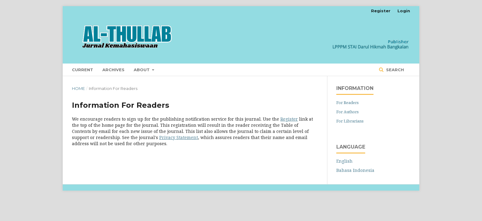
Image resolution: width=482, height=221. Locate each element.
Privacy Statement (178, 137)
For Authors (347, 111)
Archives (113, 69)
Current (82, 69)
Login (403, 10)
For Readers (347, 102)
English (344, 161)
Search (394, 69)
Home (78, 88)
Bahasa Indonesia (355, 170)
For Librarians (350, 121)
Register (380, 10)
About (142, 69)
